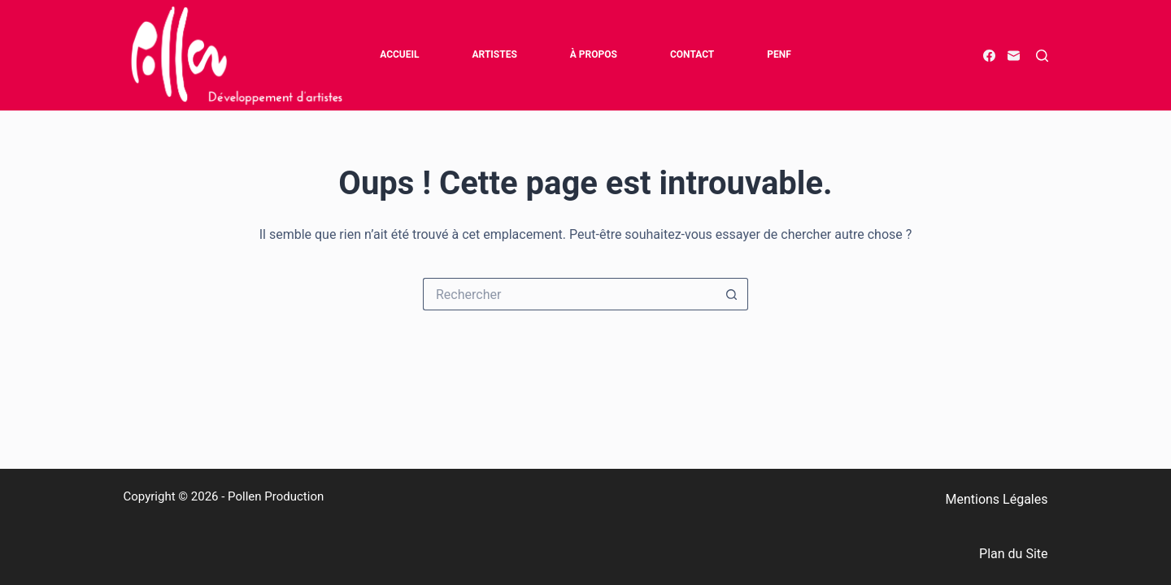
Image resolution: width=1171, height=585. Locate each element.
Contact (692, 54)
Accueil (399, 54)
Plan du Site (1013, 553)
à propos (593, 54)
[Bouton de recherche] (732, 294)
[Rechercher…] (569, 294)
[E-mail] (1014, 56)
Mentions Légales (996, 499)
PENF (779, 54)
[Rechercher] (1042, 56)
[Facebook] (989, 56)
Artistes (494, 54)
